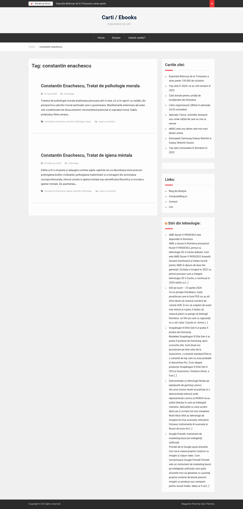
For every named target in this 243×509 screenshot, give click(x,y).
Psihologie (69, 94)
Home (101, 37)
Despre (116, 37)
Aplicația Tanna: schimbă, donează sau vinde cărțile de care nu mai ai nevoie (188, 119)
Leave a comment (106, 121)
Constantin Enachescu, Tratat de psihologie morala (90, 85)
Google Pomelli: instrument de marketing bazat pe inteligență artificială (185, 438)
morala (70, 121)
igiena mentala (74, 191)
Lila (171, 206)
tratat (88, 121)
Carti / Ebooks (119, 17)
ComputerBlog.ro (178, 196)
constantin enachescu (55, 121)
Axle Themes (207, 503)
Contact (173, 201)
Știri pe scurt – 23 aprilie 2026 (185, 287)
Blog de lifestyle (177, 191)
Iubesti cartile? (136, 37)
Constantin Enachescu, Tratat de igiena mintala (86, 155)
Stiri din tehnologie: (184, 223)
